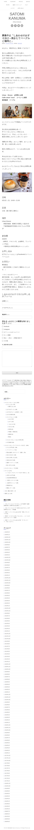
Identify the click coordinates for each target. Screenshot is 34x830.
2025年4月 (7, 552)
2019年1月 (7, 722)
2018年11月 (7, 727)
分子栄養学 (9, 442)
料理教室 (26, 384)
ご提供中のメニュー (11, 482)
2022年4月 (7, 623)
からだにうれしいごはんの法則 (13, 439)
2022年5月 (7, 621)
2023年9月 (7, 585)
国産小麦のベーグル (8, 384)
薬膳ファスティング (17, 5)
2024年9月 (7, 562)
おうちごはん (9, 404)
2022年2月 (7, 628)
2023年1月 (7, 605)
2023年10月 (7, 582)
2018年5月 (7, 742)
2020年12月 (7, 664)
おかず (10, 419)
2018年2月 (7, 750)
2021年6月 (7, 648)
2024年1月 (7, 575)
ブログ (26, 5)
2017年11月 (7, 758)
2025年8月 (7, 544)
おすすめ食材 (9, 414)
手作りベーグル (19, 384)
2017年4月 (7, 773)
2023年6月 (7, 593)
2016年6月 (7, 791)
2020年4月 (7, 684)
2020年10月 (7, 669)
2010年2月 (7, 808)
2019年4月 (7, 714)
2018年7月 (7, 737)
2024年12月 (7, 557)
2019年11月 (7, 697)
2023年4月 (7, 598)
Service (28, 1)
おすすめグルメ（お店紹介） (13, 412)
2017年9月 (7, 763)
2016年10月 (7, 786)
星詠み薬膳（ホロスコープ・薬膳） (14, 452)
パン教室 (10, 383)
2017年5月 (7, 770)
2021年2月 (7, 659)
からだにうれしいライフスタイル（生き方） (15, 445)
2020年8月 (7, 674)
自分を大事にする (10, 457)
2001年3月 (7, 816)
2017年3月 (7, 775)
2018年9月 (7, 732)
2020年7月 (7, 676)
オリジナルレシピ (10, 417)
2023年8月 (7, 588)
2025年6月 (7, 549)
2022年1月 (7, 631)
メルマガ (12, 8)
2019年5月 (7, 712)
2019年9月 (7, 702)
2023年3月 (7, 600)
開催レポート (9, 488)
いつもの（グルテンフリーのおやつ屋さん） (17, 472)
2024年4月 (7, 572)
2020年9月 (7, 671)
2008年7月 (7, 811)
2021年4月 (7, 653)
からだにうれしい (15, 381)
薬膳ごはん (11, 406)
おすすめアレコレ (10, 409)
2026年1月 (7, 534)
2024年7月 (7, 567)
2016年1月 (7, 801)
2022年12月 (7, 608)
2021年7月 (7, 646)
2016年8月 (7, 788)
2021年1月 (7, 661)
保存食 (10, 429)
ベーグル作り (16, 383)
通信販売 (8, 485)
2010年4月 (7, 806)
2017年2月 (7, 778)
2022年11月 (7, 610)
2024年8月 (7, 565)
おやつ (10, 421)
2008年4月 (7, 813)
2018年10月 (7, 730)
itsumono (12, 1)
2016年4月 (7, 796)
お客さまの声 (9, 475)
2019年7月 (7, 707)
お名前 (5, 301)
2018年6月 (7, 740)
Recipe (7, 5)
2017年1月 (7, 780)
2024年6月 (7, 570)
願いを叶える (9, 465)
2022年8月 (7, 613)
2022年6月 (7, 618)
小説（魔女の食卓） (9, 491)
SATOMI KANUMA (17, 16)
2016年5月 (7, 793)
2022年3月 (7, 626)
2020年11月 (7, 666)
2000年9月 (7, 819)
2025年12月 (7, 537)
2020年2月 (7, 689)
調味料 (10, 434)
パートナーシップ (10, 450)
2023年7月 (7, 590)
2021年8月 (7, 643)
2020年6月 (7, 679)
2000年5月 (7, 821)
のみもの (10, 426)
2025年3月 (7, 554)
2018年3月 (7, 747)
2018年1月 (7, 753)
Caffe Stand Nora (18, 380)
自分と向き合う (10, 455)
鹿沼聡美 (20, 43)
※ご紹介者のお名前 (7, 344)
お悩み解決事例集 (10, 477)
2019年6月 (7, 709)
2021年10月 (7, 638)
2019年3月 (7, 717)
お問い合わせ (21, 8)
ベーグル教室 (22, 383)
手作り (14, 384)
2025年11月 (7, 539)
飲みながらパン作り (9, 385)
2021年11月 (7, 636)
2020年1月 (7, 692)
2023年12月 (7, 577)
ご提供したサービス (11, 480)
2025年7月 (7, 547)
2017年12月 (7, 755)
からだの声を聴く (10, 447)
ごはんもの (11, 424)
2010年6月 (7, 803)
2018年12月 (7, 725)
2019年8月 (7, 704)
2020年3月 (7, 687)
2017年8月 (7, 765)
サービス (9, 380)
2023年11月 (7, 580)
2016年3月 (7, 798)
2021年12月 (7, 633)
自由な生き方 (9, 460)
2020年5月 (7, 681)
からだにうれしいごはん (25, 381)
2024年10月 (7, 560)
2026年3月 (7, 532)
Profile (21, 1)
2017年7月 (7, 768)
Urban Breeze (26, 380)
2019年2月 (7, 720)
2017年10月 (7, 760)
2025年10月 (7, 542)
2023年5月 (7, 595)
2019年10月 (7, 699)
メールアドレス (7, 307)
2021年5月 (7, 651)
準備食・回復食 (12, 431)
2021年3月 (7, 656)
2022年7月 (7, 615)
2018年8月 (7, 735)
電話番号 (5, 314)
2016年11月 (7, 783)
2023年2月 (7, 603)
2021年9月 (7, 641)
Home (5, 1)
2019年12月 (7, 694)
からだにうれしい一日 (10, 468)
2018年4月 (7, 745)
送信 (17, 372)
